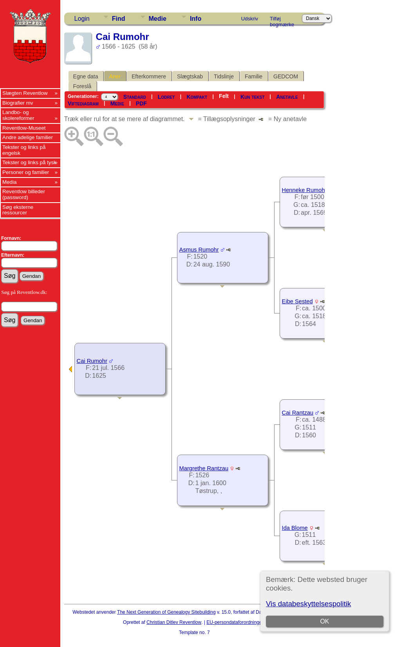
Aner (115, 76)
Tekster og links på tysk (29, 162)
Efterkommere (149, 76)
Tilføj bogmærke (282, 20)
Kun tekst (252, 97)
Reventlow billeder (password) (23, 194)
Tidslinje (224, 76)
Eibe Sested (297, 301)
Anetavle (287, 97)
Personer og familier (25, 172)
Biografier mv (17, 103)
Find (118, 18)
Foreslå (82, 86)
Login (82, 18)
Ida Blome (295, 528)
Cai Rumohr (92, 361)
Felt (224, 96)
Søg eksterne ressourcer (17, 210)
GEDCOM (285, 76)
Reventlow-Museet (23, 128)
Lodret (166, 97)
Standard (134, 97)
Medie (157, 18)
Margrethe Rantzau (203, 468)
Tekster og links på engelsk (23, 150)
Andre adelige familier (27, 137)
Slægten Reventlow (25, 93)
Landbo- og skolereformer (18, 115)
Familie (253, 76)
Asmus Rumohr (199, 249)
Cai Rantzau (298, 413)
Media (9, 182)
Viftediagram (83, 103)
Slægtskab (190, 76)
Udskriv (249, 19)
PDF (141, 103)
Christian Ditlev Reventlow (173, 622)
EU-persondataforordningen (235, 622)
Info (195, 18)
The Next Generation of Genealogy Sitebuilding (166, 612)
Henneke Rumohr (304, 190)
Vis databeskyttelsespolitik (308, 604)
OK (324, 621)
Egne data (85, 76)
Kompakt (196, 97)
